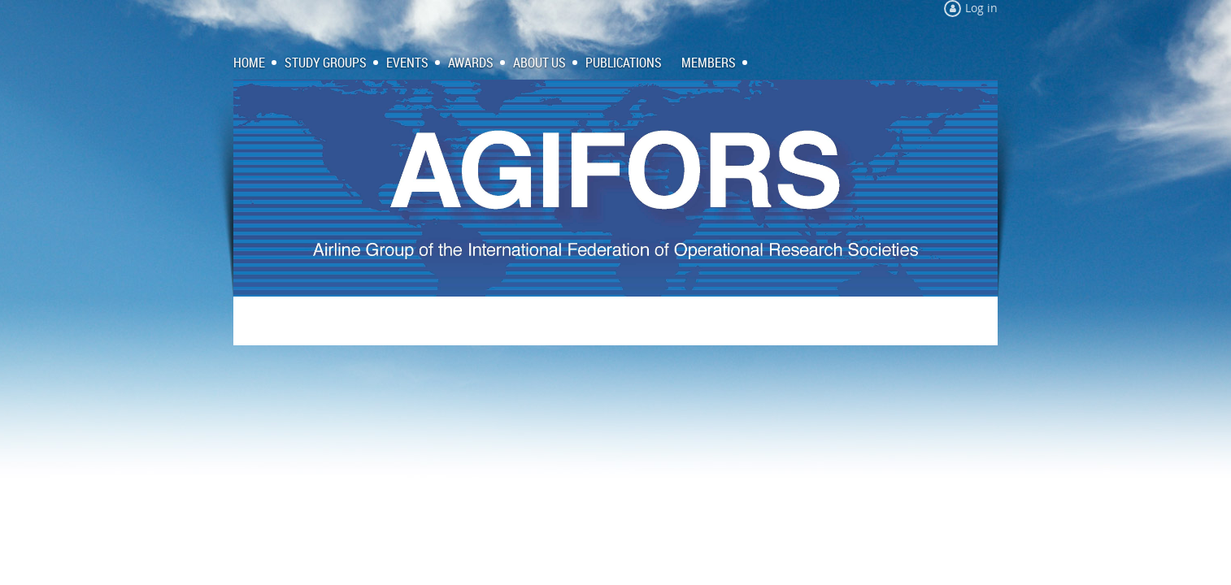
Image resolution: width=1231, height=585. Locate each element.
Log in (981, 7)
